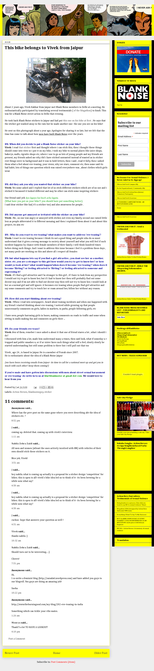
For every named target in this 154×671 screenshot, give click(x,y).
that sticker (25, 147)
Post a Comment (17, 639)
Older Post (100, 653)
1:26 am (16, 616)
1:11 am (16, 437)
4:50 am (16, 486)
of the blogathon (82, 111)
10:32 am (16, 541)
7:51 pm (16, 563)
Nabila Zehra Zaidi (22, 444)
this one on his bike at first (76, 121)
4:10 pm (16, 632)
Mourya (16, 623)
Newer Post (12, 653)
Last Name (123, 154)
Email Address (125, 136)
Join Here (121, 317)
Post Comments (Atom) (63, 662)
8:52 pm (16, 421)
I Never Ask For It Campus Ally (127, 184)
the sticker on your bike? (71, 215)
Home (56, 653)
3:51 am (16, 463)
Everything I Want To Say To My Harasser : (132, 514)
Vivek (15, 531)
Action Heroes (20, 392)
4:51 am (16, 524)
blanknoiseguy (36, 392)
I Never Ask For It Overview (127, 198)
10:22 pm (16, 593)
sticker (48, 392)
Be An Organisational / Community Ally (131, 188)
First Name (123, 145)
